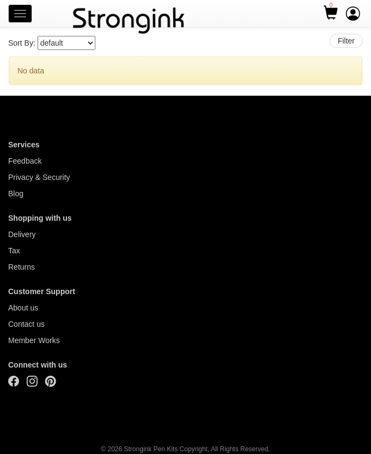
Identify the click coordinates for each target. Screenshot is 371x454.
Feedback (24, 161)
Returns (21, 267)
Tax (14, 250)
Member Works (34, 340)
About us (23, 307)
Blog (15, 193)
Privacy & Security (39, 177)
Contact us (26, 324)
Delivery (22, 234)
